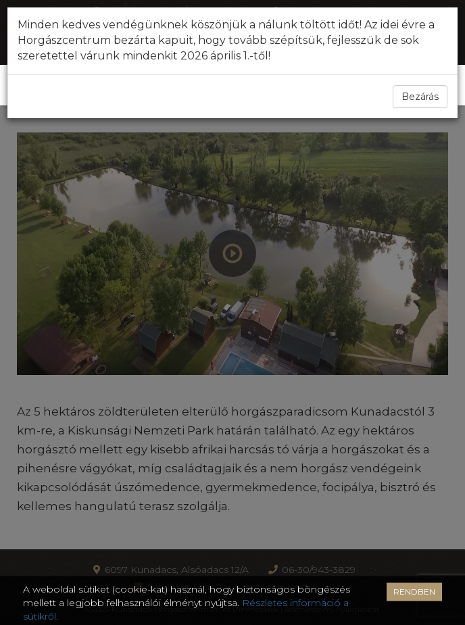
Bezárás (420, 97)
